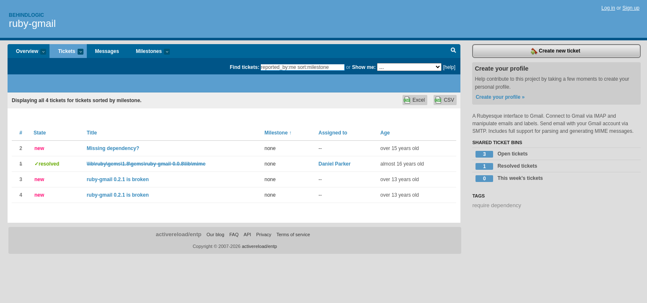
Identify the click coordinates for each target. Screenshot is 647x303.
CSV (449, 100)
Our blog (215, 234)
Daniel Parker (334, 164)
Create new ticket (555, 51)
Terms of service (293, 234)
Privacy (263, 234)
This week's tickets (509, 178)
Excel (419, 100)
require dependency (496, 205)
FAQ (234, 234)
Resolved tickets (506, 166)
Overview (27, 51)
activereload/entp (179, 234)
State (40, 133)
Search (453, 51)
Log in (608, 8)
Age (385, 133)
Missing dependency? (113, 148)
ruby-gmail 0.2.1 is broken (118, 179)
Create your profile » (500, 97)
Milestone (278, 133)
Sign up (630, 8)
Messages (107, 51)
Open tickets (501, 154)
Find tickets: (245, 67)
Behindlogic (26, 15)
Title (92, 133)
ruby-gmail (32, 23)
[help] (449, 67)
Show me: (364, 67)
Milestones (148, 51)
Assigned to (332, 133)
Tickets (66, 51)
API (247, 234)
